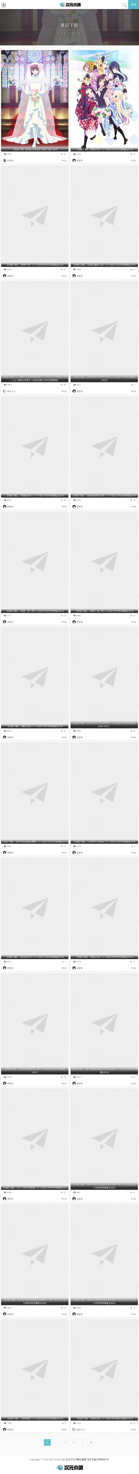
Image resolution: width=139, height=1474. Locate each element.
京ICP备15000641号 (98, 1459)
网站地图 (81, 1459)
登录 (133, 4)
